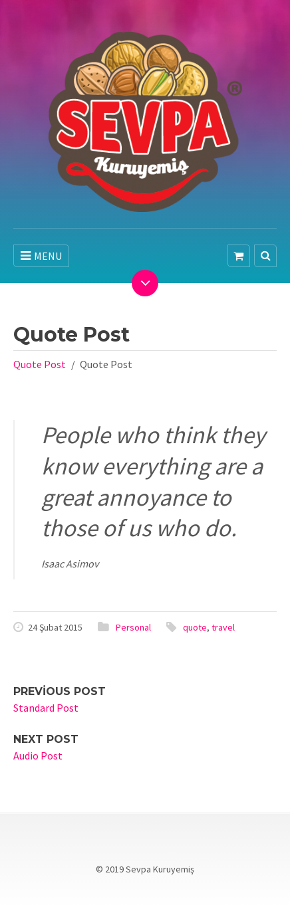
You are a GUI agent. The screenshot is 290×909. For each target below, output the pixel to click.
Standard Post (45, 707)
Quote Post (39, 364)
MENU (41, 255)
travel (223, 627)
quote (195, 627)
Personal (133, 627)
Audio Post (38, 755)
